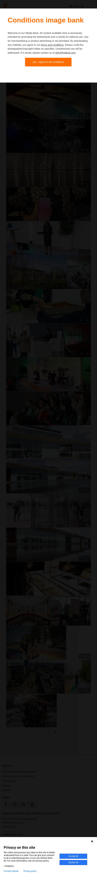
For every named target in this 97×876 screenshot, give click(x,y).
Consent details (11, 871)
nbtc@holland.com (65, 52)
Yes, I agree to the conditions (48, 62)
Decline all (73, 862)
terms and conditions (52, 45)
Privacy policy (30, 871)
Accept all (73, 856)
